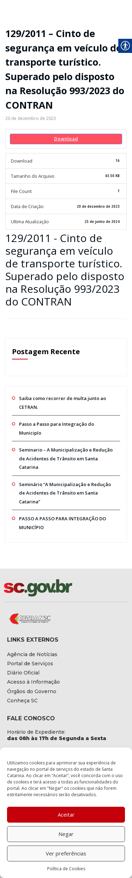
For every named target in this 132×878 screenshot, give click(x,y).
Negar (66, 833)
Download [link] (66, 138)
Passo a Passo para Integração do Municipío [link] (63, 417)
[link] (28, 118)
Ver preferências (66, 853)
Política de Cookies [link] (66, 869)
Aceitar (66, 814)
